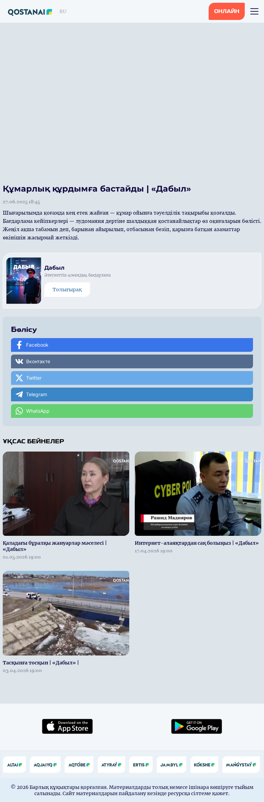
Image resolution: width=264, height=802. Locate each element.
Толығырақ (67, 289)
